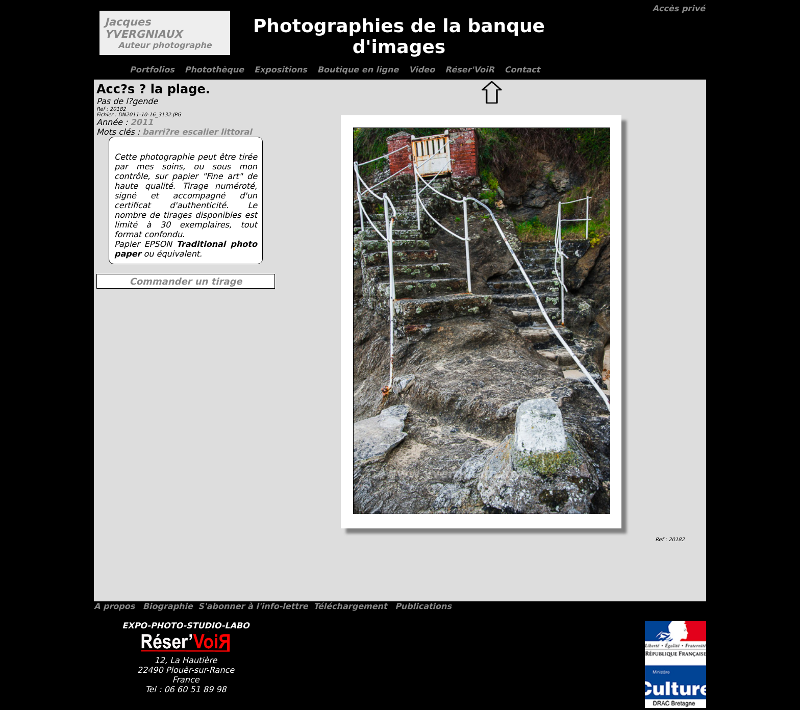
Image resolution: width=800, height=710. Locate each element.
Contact (522, 69)
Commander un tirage (185, 281)
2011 (141, 122)
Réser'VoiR (469, 69)
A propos (114, 606)
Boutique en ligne (357, 69)
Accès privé (679, 8)
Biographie (168, 606)
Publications (423, 606)
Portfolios (152, 69)
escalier (201, 132)
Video (422, 69)
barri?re (162, 132)
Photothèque (214, 69)
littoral (236, 132)
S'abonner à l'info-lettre (253, 606)
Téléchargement (350, 606)
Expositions (280, 69)
